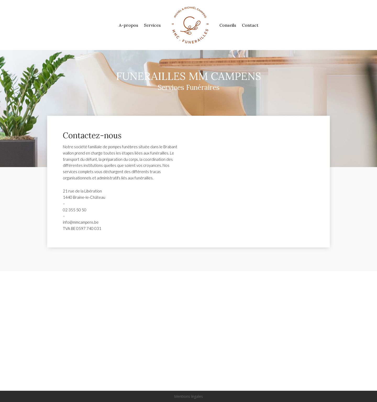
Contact (250, 25)
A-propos (128, 25)
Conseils (227, 25)
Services (152, 25)
